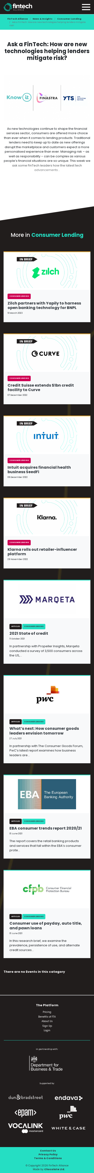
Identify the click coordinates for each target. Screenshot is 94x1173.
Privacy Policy (48, 1154)
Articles (15, 626)
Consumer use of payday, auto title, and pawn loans (45, 926)
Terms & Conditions (48, 1158)
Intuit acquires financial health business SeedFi (39, 470)
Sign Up (47, 1026)
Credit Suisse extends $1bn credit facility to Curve (41, 387)
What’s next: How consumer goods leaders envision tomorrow (44, 731)
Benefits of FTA (47, 1017)
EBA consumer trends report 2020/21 (45, 828)
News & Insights (42, 18)
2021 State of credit (28, 633)
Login (47, 1030)
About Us (47, 1021)
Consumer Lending (69, 18)
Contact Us (48, 1150)
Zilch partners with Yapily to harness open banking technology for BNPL (44, 305)
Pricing (47, 1012)
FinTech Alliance (17, 18)
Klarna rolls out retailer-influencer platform (42, 552)
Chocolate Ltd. (54, 1169)
